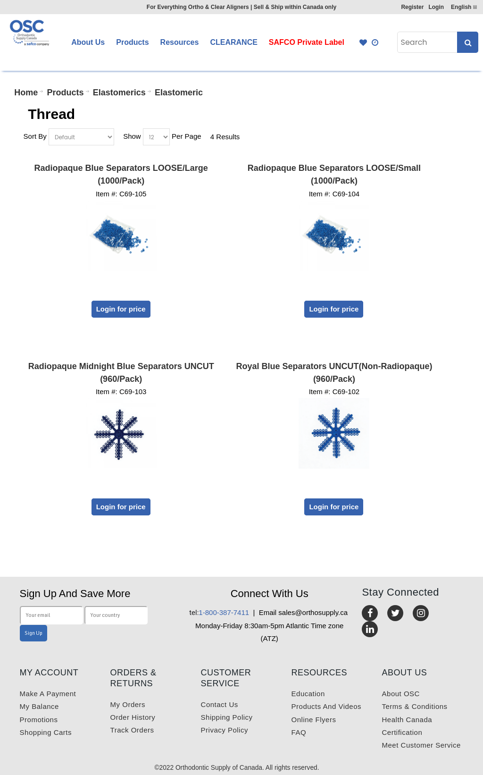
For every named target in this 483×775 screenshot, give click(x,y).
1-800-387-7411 (219, 612)
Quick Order (375, 42)
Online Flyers (313, 720)
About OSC (401, 694)
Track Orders (132, 730)
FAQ (299, 732)
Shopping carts (46, 732)
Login (436, 7)
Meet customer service (421, 745)
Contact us (219, 704)
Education (308, 694)
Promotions (39, 720)
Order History (133, 717)
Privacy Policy (224, 730)
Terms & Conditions (415, 706)
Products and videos (326, 706)
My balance (39, 706)
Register (412, 7)
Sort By (35, 136)
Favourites (363, 42)
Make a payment (48, 694)
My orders (128, 704)
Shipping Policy (227, 717)
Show (132, 136)
